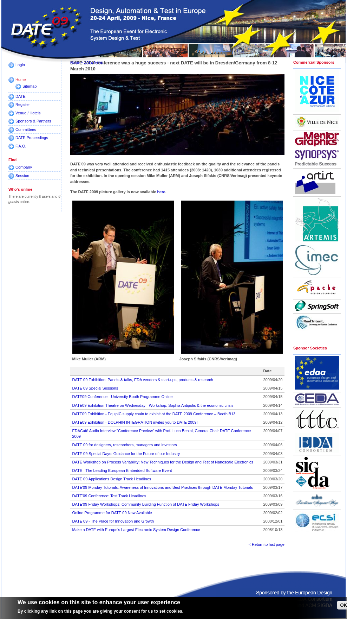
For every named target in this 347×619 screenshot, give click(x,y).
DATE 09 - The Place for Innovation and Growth (113, 521)
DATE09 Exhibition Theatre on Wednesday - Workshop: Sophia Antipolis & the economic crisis (153, 405)
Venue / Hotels (28, 113)
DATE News (93, 62)
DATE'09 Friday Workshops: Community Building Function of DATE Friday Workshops (146, 504)
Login (20, 65)
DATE (20, 96)
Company (23, 167)
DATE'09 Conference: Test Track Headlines (109, 496)
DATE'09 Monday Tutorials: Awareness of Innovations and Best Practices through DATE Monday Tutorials (162, 487)
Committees (25, 129)
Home (20, 79)
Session (22, 175)
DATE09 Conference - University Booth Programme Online (122, 396)
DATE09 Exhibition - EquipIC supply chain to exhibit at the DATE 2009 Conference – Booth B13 (154, 414)
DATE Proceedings (31, 137)
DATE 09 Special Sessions (95, 388)
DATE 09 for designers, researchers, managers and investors (124, 445)
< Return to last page (266, 544)
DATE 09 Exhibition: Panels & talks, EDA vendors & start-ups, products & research (142, 380)
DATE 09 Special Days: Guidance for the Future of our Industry (126, 453)
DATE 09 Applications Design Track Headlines (111, 479)
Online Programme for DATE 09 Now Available (112, 513)
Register (22, 104)
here (161, 192)
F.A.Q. (20, 146)
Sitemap (29, 86)
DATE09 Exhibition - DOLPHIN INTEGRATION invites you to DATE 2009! (135, 422)
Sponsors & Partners (33, 121)
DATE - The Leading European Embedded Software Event (122, 470)
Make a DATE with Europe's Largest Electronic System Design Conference (136, 530)
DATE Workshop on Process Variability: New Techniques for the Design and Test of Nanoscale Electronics (163, 462)
